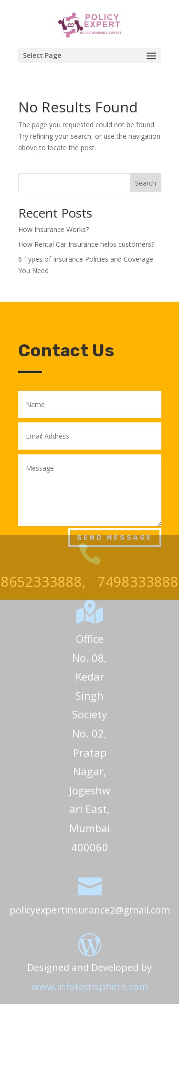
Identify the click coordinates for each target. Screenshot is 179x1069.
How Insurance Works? (53, 229)
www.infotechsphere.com (90, 977)
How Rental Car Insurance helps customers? (86, 244)
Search (145, 182)
